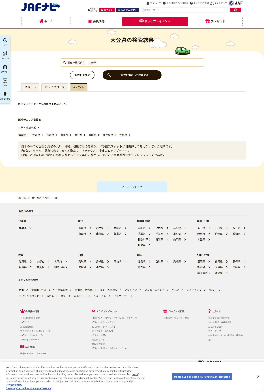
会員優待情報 (32, 311)
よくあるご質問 (215, 326)
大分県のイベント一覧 (44, 198)
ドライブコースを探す (102, 331)
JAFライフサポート (29, 339)
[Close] (258, 376)
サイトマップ (214, 331)
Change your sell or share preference (28, 388)
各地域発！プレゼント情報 (176, 318)
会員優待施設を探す (30, 318)
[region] (132, 377)
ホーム (22, 198)
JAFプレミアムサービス (32, 335)
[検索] (235, 10)
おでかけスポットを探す (104, 326)
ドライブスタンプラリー (104, 322)
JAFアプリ (25, 322)
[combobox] (186, 10)
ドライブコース (55, 87)
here (135, 374)
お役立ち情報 (98, 344)
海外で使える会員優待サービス (35, 331)
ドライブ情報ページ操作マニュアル (109, 348)
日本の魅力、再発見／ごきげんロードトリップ (114, 318)
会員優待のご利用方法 (219, 318)
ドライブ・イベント (106, 311)
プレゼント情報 (176, 311)
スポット (30, 87)
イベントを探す (99, 335)
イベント (79, 87)
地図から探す (98, 339)
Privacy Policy (14, 385)
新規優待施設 (26, 326)
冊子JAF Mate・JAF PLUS (33, 353)
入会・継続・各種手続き (220, 322)
